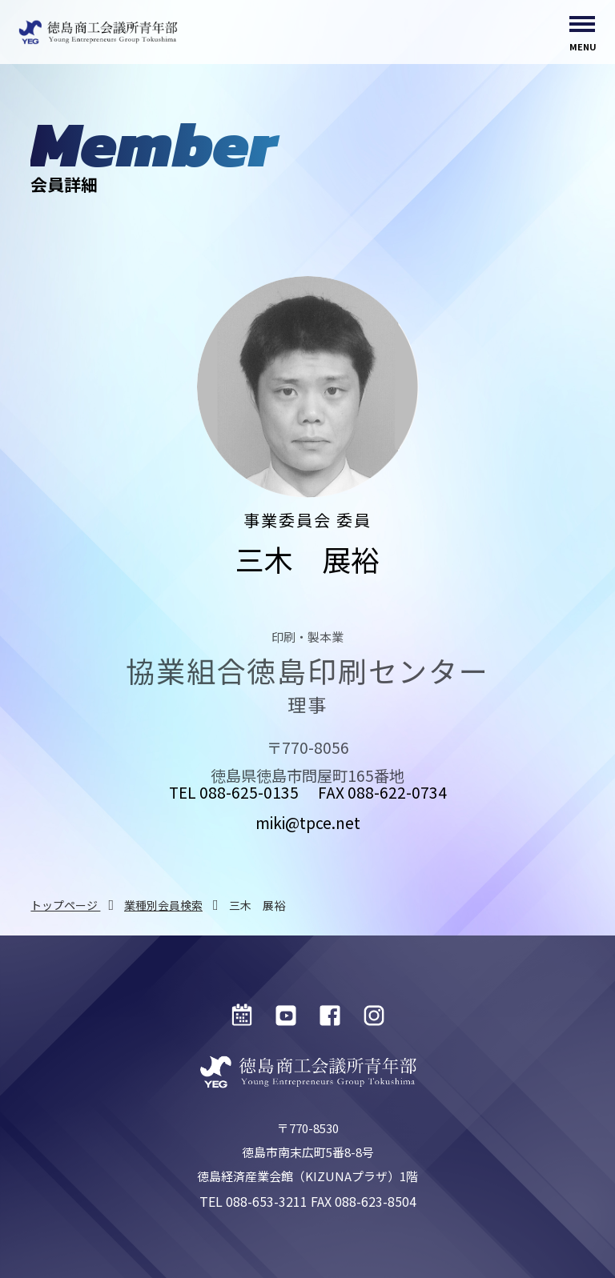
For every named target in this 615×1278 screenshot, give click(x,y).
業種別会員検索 (163, 905)
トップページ (65, 905)
